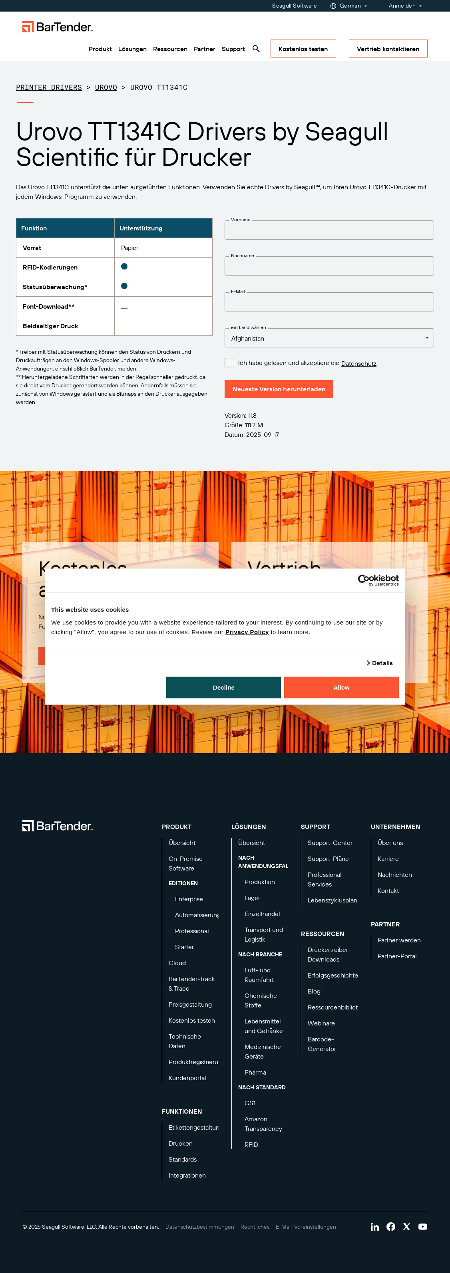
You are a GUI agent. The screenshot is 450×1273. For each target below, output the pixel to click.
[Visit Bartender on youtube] (423, 1226)
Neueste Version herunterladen (279, 389)
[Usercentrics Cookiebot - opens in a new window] (364, 581)
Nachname (242, 255)
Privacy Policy (247, 631)
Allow (341, 687)
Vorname (241, 219)
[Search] (256, 49)
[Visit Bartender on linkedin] (375, 1226)
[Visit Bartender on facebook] (391, 1226)
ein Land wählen (248, 327)
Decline (224, 687)
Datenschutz (358, 363)
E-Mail (238, 291)
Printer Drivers (49, 87)
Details (382, 663)
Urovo (106, 87)
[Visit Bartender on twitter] (407, 1226)
